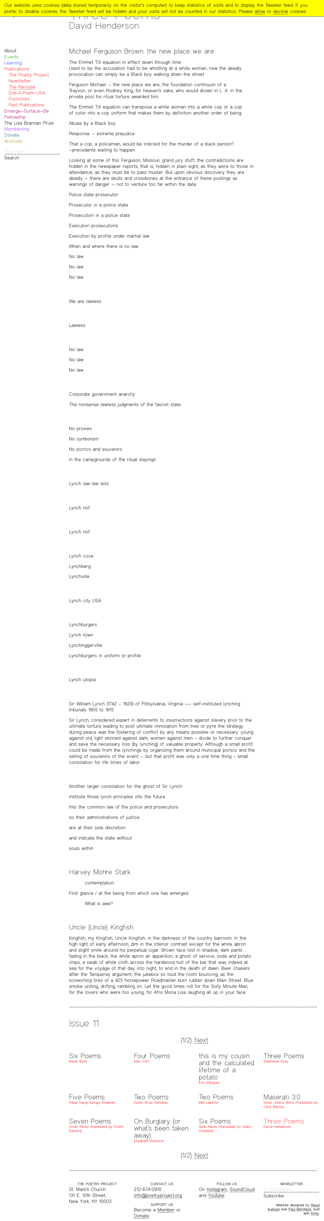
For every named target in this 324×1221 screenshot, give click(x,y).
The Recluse (22, 87)
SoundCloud (242, 1189)
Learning (13, 63)
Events (11, 57)
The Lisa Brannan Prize (29, 123)
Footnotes (19, 99)
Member (165, 1210)
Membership (17, 129)
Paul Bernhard (299, 1209)
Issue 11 (84, 1023)
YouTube (216, 1195)
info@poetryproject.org (158, 1195)
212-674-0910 (147, 1189)
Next (201, 1040)
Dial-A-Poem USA (27, 93)
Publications (16, 69)
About (10, 50)
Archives (13, 141)
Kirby (315, 1213)
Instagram (217, 1189)
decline (280, 11)
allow (260, 11)
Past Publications (26, 105)
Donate (11, 135)
